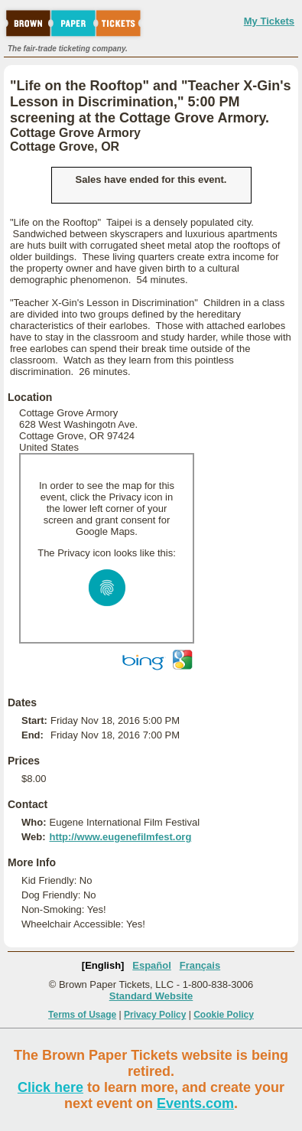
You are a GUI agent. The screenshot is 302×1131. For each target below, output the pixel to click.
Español (151, 965)
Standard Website (151, 996)
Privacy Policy (155, 1014)
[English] (103, 965)
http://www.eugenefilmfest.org (120, 837)
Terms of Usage (82, 1014)
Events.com (195, 1103)
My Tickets (269, 21)
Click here (50, 1087)
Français (200, 965)
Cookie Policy (223, 1014)
